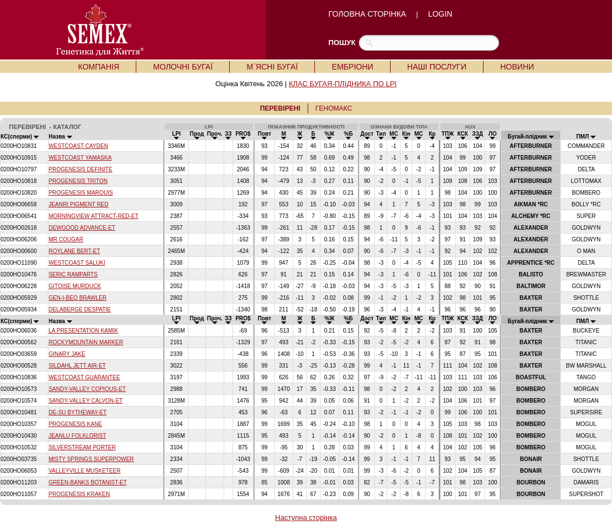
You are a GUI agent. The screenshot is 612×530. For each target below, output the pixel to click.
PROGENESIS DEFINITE (80, 169)
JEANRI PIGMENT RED (78, 204)
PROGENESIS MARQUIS (80, 193)
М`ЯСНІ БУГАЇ (272, 66)
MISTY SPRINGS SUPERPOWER (91, 459)
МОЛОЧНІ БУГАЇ (183, 66)
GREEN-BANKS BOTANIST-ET (87, 482)
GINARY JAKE (66, 354)
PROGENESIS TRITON (77, 181)
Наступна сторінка (306, 517)
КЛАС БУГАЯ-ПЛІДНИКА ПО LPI (343, 84)
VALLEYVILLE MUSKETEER (84, 471)
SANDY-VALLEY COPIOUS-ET (87, 389)
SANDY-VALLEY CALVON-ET (85, 401)
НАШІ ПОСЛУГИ (436, 66)
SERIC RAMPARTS (72, 274)
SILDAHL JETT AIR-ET (77, 366)
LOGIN (440, 13)
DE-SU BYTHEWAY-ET (77, 412)
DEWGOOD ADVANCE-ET (81, 228)
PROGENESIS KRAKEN (79, 494)
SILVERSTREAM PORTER (82, 447)
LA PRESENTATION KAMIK (83, 331)
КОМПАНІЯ (98, 66)
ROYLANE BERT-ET (74, 251)
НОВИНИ (517, 66)
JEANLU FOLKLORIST (77, 436)
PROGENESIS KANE (75, 424)
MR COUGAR (65, 239)
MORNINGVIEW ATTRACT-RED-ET (93, 216)
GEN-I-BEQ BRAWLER (77, 298)
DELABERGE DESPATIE (79, 309)
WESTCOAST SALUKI (76, 263)
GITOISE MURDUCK (74, 286)
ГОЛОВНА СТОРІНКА (367, 13)
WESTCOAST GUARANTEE (84, 377)
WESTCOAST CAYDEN (78, 146)
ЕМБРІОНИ (352, 66)
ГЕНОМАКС (333, 108)
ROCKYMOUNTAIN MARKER (85, 342)
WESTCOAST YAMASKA (79, 158)
